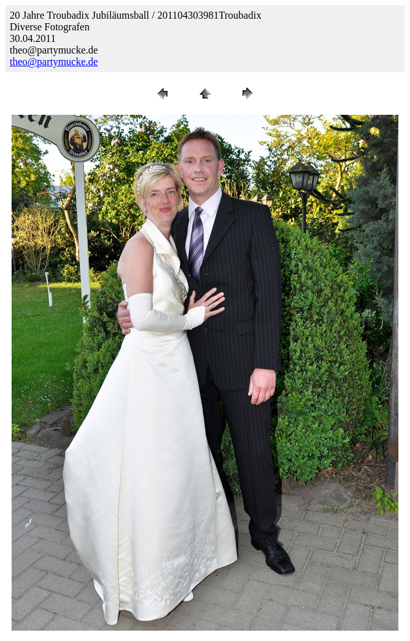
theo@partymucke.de (54, 61)
